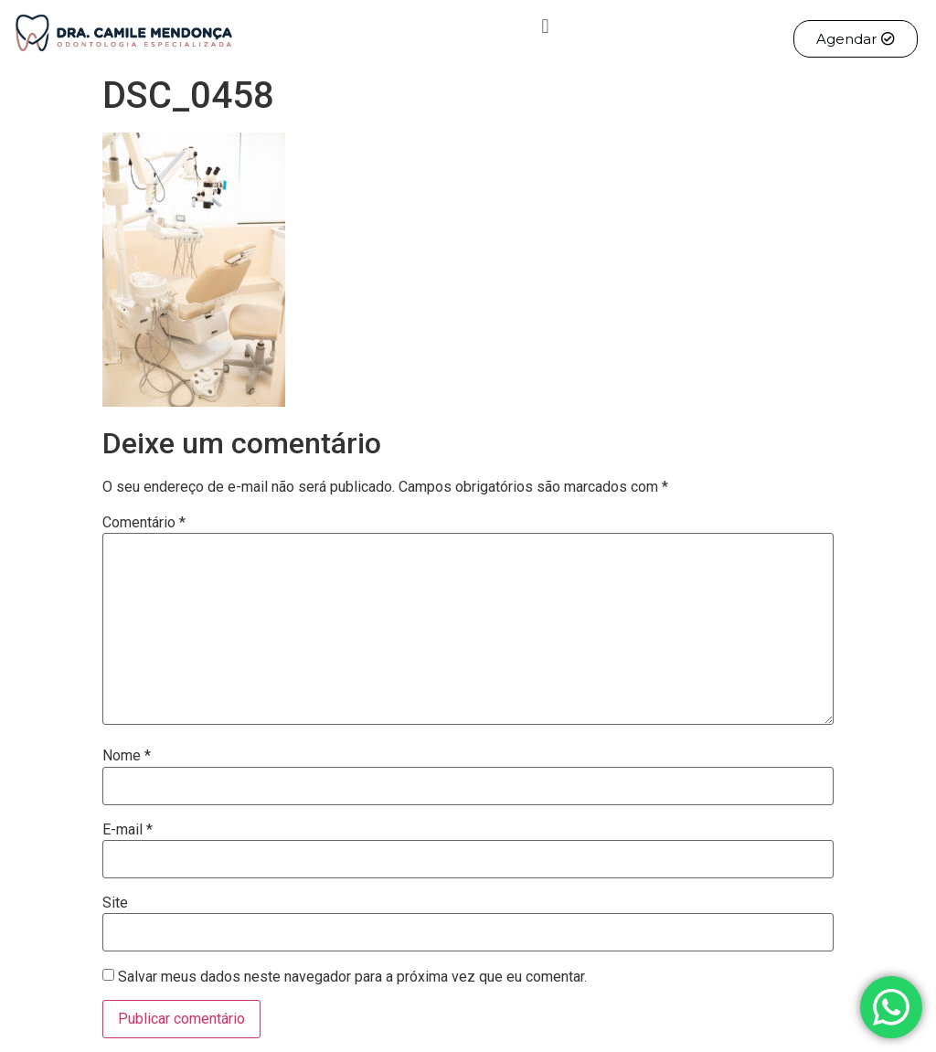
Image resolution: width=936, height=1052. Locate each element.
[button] (545, 26)
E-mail (127, 830)
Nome (126, 756)
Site (115, 903)
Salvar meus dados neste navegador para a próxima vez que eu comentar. (352, 977)
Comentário (144, 522)
